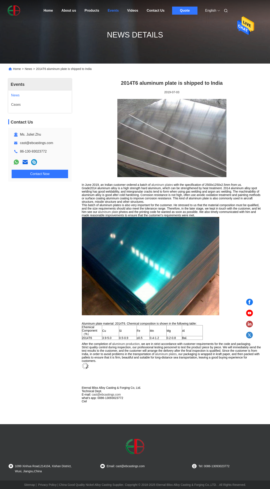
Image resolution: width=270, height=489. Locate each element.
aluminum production (126, 344)
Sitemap (29, 484)
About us (68, 10)
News (28, 69)
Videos (132, 10)
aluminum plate (108, 212)
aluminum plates (162, 184)
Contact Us (155, 10)
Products (92, 10)
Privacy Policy (47, 484)
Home (48, 10)
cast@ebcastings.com (36, 143)
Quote (185, 10)
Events (113, 10)
